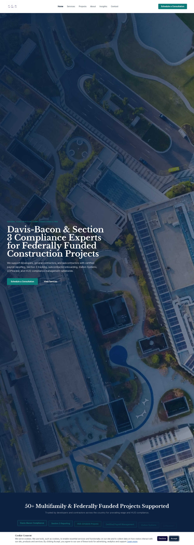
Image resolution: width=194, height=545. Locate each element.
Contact (114, 6)
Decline (162, 538)
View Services (50, 281)
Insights (103, 6)
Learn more (132, 541)
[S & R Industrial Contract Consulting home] (12, 6)
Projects (82, 6)
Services (71, 6)
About (93, 6)
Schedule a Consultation (172, 6)
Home (60, 6)
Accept (174, 538)
